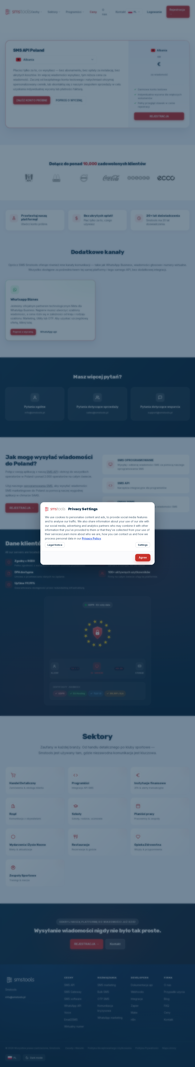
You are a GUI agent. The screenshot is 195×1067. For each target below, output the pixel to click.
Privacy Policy (91, 538)
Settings (143, 544)
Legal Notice (54, 544)
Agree (143, 557)
